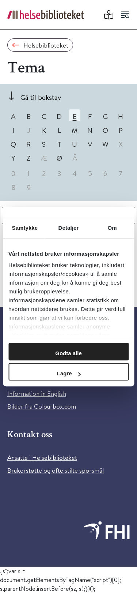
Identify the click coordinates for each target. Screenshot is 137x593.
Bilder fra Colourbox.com (41, 406)
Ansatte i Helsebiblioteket (42, 457)
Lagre (69, 373)
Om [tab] (112, 228)
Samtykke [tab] (25, 228)
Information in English (36, 393)
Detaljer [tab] (68, 228)
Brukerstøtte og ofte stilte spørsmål (55, 470)
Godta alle (68, 353)
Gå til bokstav (40, 97)
